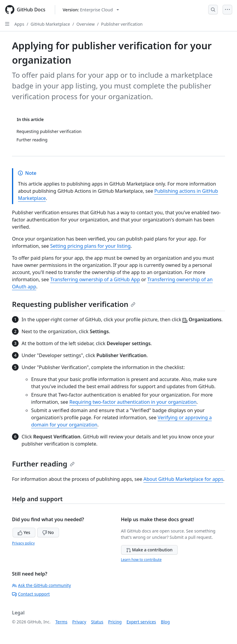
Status (97, 622)
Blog (165, 622)
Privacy (79, 622)
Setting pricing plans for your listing (90, 246)
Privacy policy (23, 543)
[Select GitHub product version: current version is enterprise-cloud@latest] (90, 9)
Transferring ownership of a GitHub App (95, 279)
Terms (61, 622)
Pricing (115, 622)
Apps (19, 24)
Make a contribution (149, 550)
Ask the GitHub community (41, 585)
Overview (85, 24)
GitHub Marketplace (50, 24)
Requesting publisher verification (73, 304)
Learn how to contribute (141, 559)
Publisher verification (122, 24)
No (48, 532)
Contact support (31, 594)
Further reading (43, 464)
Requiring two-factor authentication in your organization (133, 402)
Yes (24, 532)
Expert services (141, 622)
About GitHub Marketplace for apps (183, 479)
